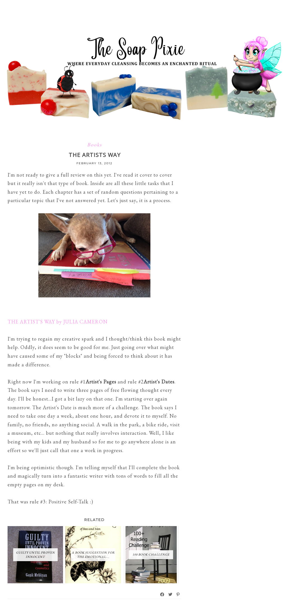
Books (94, 144)
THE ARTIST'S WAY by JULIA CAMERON (58, 321)
